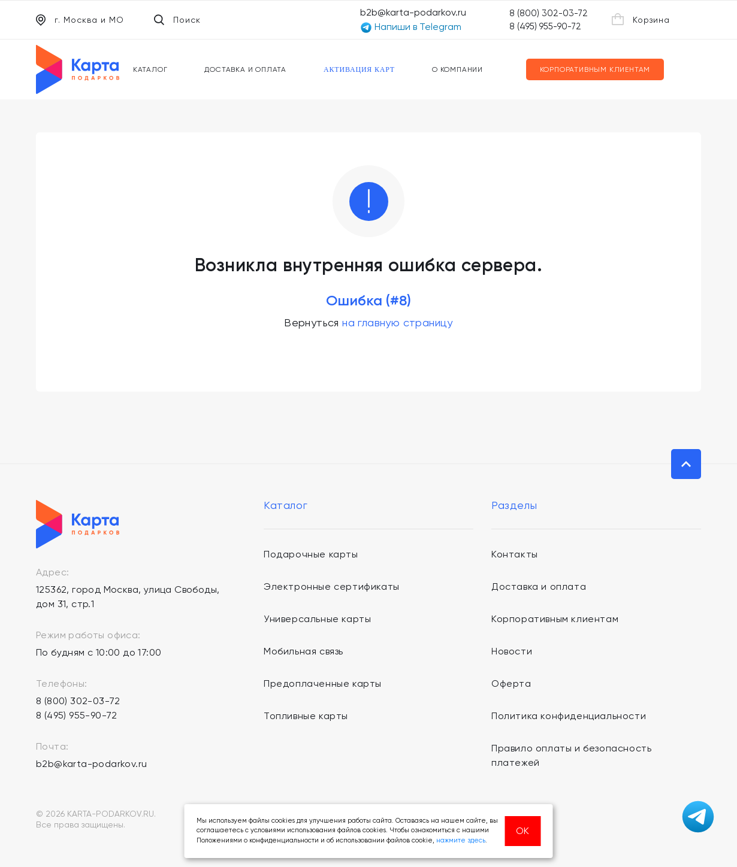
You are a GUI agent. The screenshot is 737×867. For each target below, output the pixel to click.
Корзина (641, 19)
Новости (511, 651)
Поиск (177, 19)
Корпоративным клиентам (595, 69)
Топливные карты (306, 716)
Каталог (150, 69)
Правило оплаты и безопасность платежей (571, 755)
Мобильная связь (303, 651)
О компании (457, 69)
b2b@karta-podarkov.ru (413, 12)
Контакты (514, 554)
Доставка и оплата (245, 69)
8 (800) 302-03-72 (548, 13)
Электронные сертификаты (332, 586)
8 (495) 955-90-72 (545, 26)
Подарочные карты (311, 554)
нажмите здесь (460, 840)
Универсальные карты (317, 619)
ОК (522, 830)
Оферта (511, 683)
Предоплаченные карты (323, 683)
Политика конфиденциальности (568, 716)
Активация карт (359, 69)
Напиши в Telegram (410, 27)
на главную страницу (397, 322)
